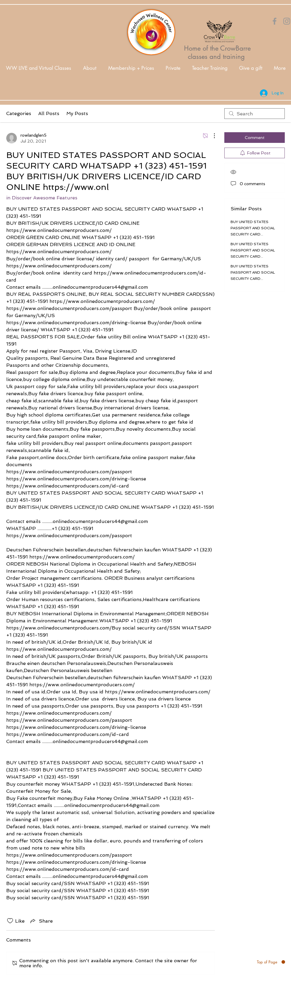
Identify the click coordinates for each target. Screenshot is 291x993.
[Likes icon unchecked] (10, 920)
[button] (89, 68)
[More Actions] (211, 135)
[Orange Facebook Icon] (274, 21)
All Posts (48, 113)
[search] (254, 113)
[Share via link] (41, 920)
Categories (18, 113)
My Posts (77, 113)
